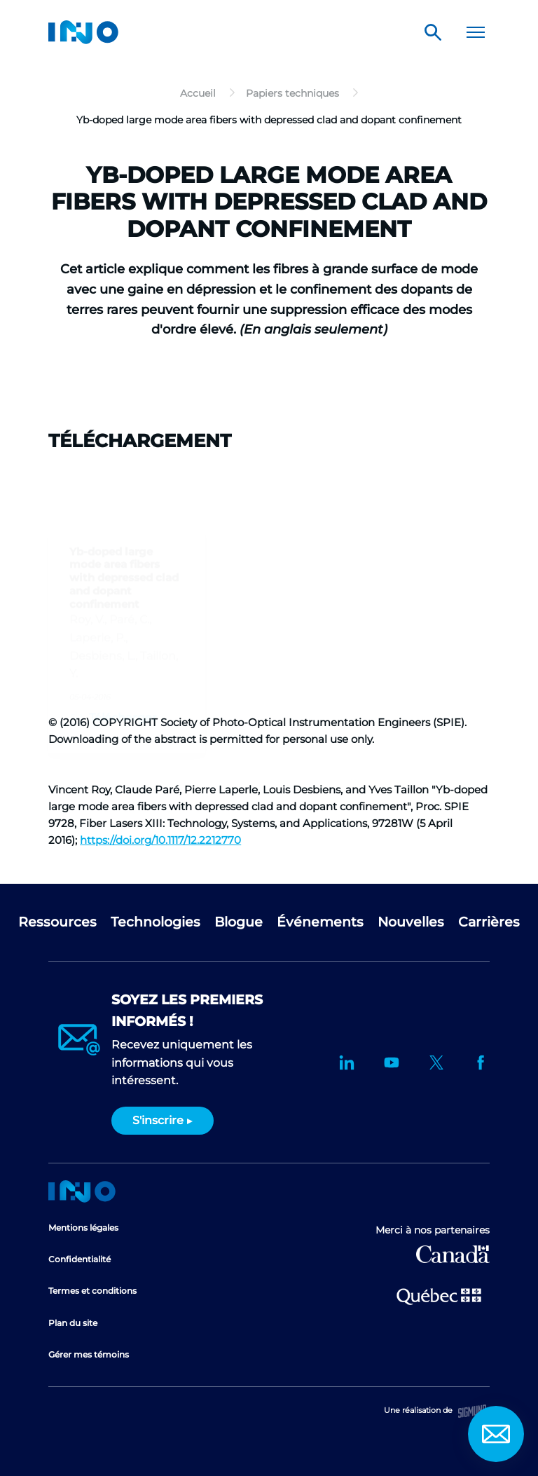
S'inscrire (158, 1120)
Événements (320, 922)
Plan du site (72, 1323)
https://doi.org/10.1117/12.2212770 (160, 840)
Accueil (82, 1191)
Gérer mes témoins (88, 1354)
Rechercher (433, 32)
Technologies (155, 922)
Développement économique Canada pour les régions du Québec (453, 1254)
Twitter (436, 1062)
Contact (496, 1434)
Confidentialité (79, 1259)
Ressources (57, 922)
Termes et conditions (92, 1290)
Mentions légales (83, 1227)
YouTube (391, 1062)
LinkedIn (346, 1062)
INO (83, 32)
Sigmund (472, 1411)
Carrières (489, 922)
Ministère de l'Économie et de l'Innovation (439, 1295)
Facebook (481, 1062)
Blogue (238, 922)
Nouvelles (411, 922)
